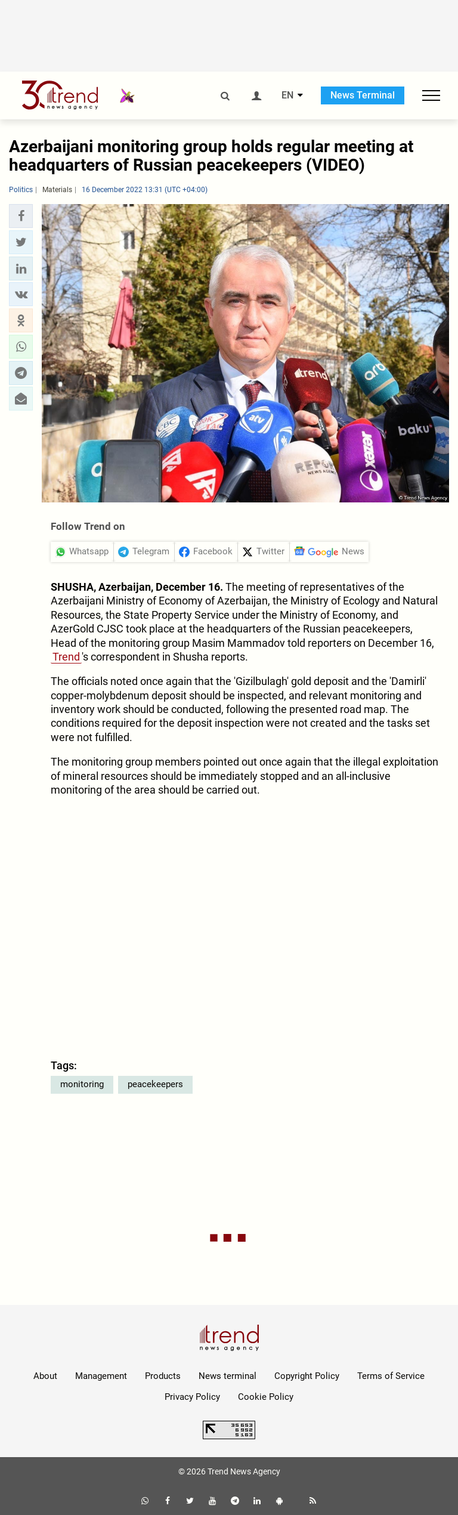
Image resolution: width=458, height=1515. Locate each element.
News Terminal (362, 95)
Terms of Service (391, 1376)
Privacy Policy (192, 1396)
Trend (66, 656)
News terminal (227, 1376)
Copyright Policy (306, 1376)
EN (287, 95)
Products (163, 1376)
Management (101, 1376)
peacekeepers (155, 1084)
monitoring (82, 1084)
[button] (21, 216)
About (45, 1376)
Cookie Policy (265, 1396)
